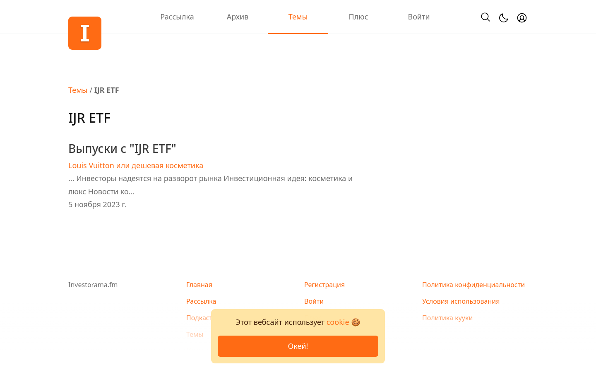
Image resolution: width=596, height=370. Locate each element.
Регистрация (324, 284)
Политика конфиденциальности (473, 284)
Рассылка (177, 17)
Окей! (298, 346)
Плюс (358, 17)
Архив (238, 17)
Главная (199, 284)
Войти (419, 17)
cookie (338, 322)
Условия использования (461, 301)
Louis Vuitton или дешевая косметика (135, 165)
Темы (298, 17)
